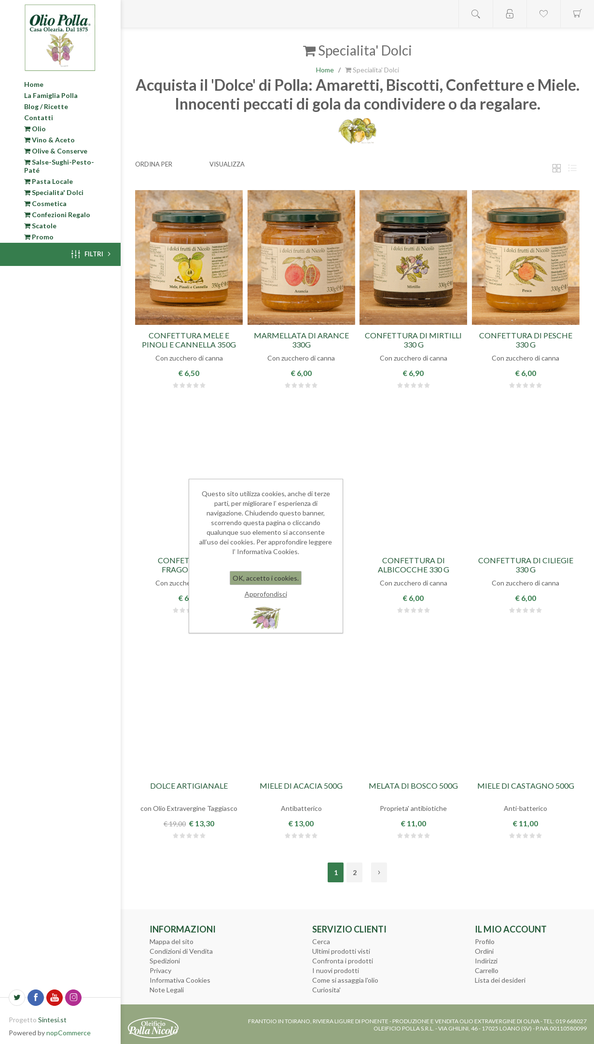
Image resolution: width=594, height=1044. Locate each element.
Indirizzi (486, 961)
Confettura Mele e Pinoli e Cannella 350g (189, 340)
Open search (476, 14)
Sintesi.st (52, 1020)
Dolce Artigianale (189, 785)
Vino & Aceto (49, 140)
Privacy (160, 970)
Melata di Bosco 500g (413, 785)
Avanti (379, 872)
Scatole (40, 226)
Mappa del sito (171, 941)
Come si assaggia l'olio (345, 980)
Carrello (486, 970)
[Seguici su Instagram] (73, 997)
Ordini (484, 951)
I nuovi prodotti (335, 970)
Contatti (38, 117)
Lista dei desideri (500, 980)
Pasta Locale (48, 181)
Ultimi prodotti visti (341, 951)
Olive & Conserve (55, 151)
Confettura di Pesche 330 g (525, 340)
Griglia (556, 168)
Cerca (321, 941)
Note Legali (167, 990)
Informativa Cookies (180, 980)
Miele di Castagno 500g (525, 785)
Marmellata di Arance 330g (301, 340)
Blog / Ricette (46, 106)
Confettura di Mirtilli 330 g (413, 340)
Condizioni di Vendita (181, 951)
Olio (35, 129)
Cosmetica (45, 203)
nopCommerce (68, 1033)
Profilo (485, 941)
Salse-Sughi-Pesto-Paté (59, 166)
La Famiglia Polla (51, 95)
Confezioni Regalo (57, 214)
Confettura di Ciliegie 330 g (525, 565)
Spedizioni (165, 961)
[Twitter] (17, 997)
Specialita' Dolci (53, 192)
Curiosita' (326, 990)
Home (33, 84)
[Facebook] (36, 997)
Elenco (572, 168)
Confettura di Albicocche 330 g (413, 565)
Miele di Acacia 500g (301, 785)
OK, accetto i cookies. (266, 578)
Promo (39, 237)
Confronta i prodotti (342, 961)
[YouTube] (54, 997)
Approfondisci (266, 594)
